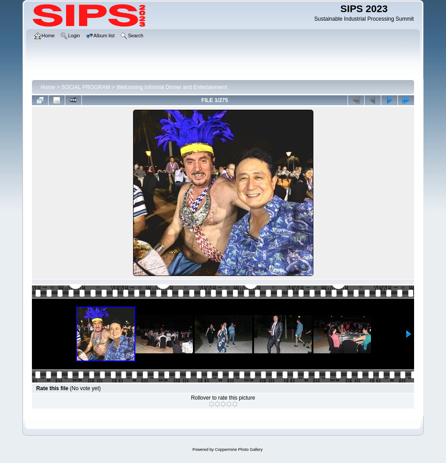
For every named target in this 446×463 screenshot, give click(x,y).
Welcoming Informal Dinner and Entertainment (171, 87)
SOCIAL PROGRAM (85, 87)
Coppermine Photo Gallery (239, 449)
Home (48, 87)
